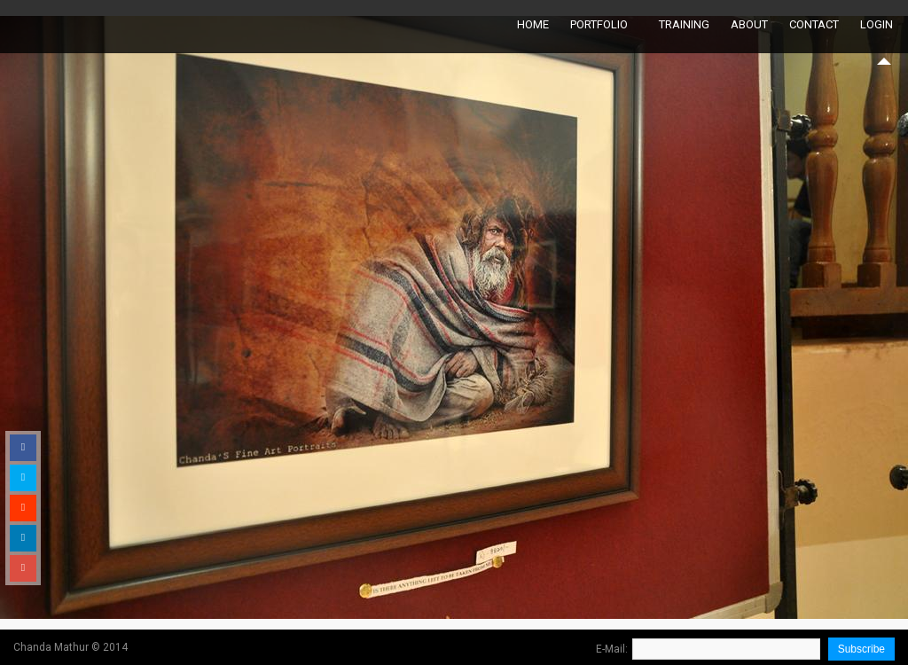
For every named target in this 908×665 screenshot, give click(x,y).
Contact (814, 24)
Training (684, 24)
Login (876, 24)
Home (533, 24)
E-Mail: (612, 649)
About (749, 24)
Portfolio (599, 24)
